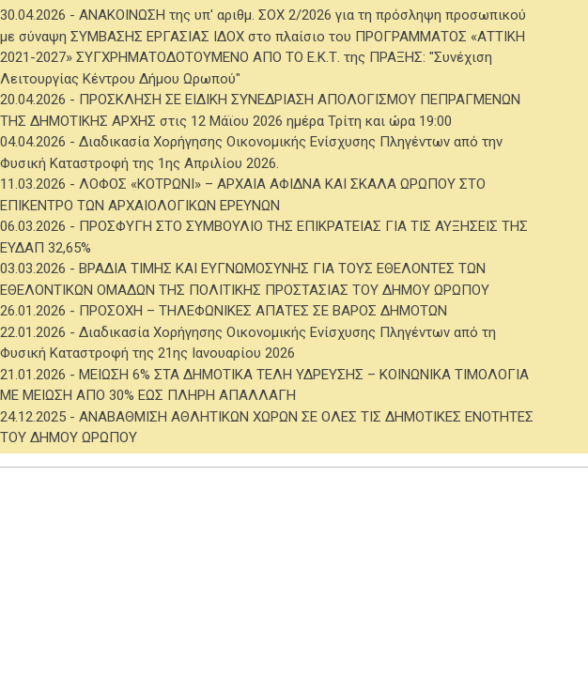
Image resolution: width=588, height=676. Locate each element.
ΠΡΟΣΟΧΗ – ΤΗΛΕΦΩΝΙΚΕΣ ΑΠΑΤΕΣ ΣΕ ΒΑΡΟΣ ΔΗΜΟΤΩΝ (263, 310)
